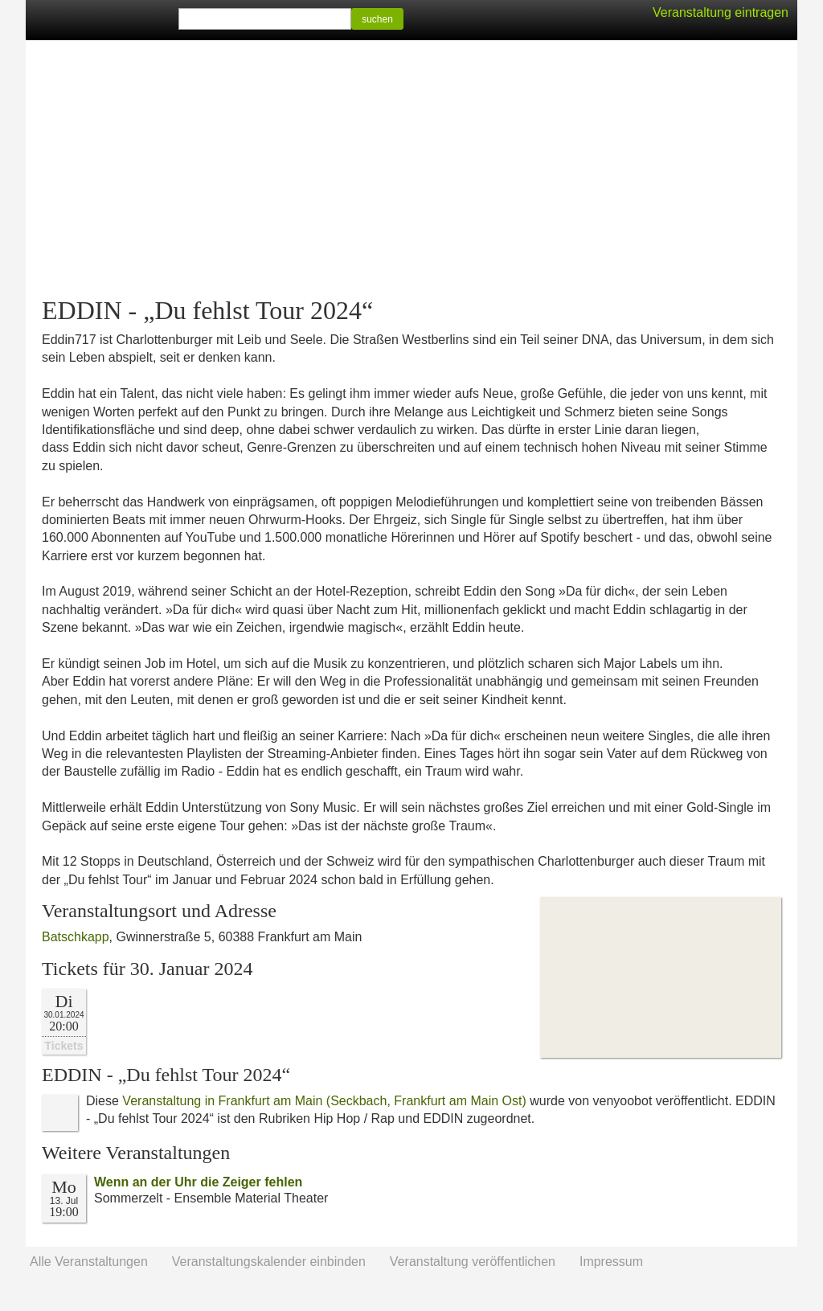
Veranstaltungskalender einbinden (269, 1261)
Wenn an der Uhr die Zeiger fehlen (198, 1182)
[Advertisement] (411, 168)
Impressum (611, 1261)
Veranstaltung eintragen (720, 12)
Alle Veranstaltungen (89, 1261)
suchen (377, 19)
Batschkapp (75, 937)
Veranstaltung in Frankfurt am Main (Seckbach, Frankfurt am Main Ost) (324, 1101)
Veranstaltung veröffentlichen (472, 1261)
